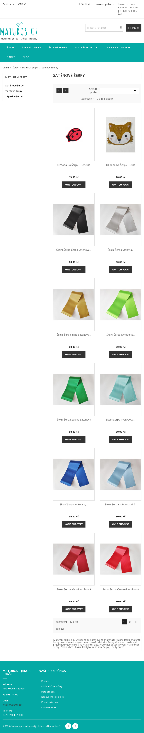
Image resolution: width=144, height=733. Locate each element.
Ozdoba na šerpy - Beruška (73, 165)
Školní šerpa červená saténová (120, 589)
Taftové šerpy (13, 91)
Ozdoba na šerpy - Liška (120, 165)
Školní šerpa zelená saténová (74, 419)
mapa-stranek (48, 707)
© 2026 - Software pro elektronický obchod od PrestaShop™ (32, 726)
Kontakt (45, 681)
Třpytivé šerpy (14, 96)
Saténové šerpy (14, 85)
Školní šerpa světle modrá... (121, 504)
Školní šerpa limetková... (120, 334)
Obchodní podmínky (51, 686)
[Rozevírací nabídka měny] (24, 4)
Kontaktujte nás (49, 702)
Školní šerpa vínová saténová (74, 589)
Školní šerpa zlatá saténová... (74, 334)
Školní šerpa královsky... (74, 504)
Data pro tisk (48, 691)
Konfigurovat (74, 184)
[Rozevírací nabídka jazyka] (9, 4)
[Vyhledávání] (104, 28)
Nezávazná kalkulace (52, 696)
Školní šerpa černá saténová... (73, 249)
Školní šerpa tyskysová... (120, 419)
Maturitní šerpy (16, 77)
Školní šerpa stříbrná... (120, 249)
